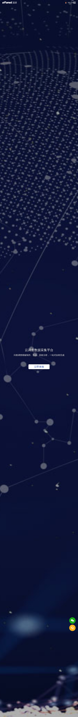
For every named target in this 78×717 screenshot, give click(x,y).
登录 (69, 2)
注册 (72, 2)
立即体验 (39, 366)
